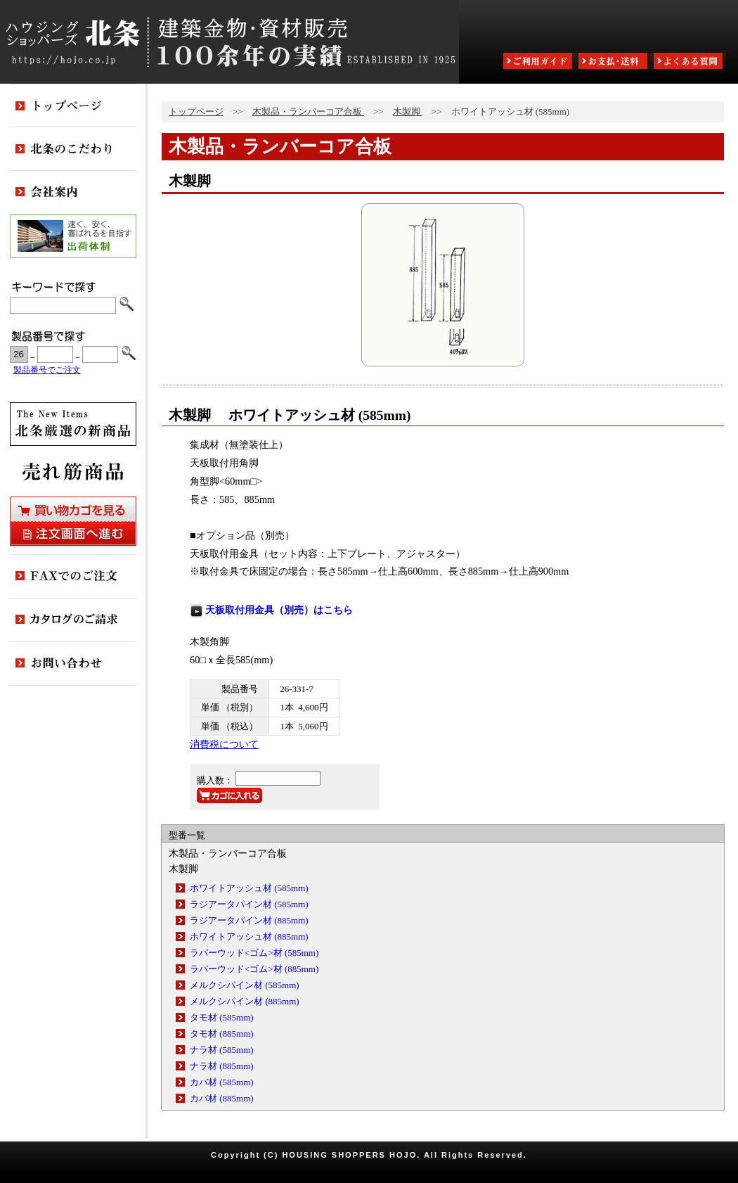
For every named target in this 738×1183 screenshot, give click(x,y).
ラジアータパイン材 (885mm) (249, 920)
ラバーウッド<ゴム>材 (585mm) (254, 952)
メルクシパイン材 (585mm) (244, 985)
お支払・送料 (614, 62)
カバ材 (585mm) (222, 1082)
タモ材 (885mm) (222, 1033)
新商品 (73, 424)
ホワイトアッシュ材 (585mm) (249, 888)
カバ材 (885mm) (222, 1098)
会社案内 (73, 193)
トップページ (196, 111)
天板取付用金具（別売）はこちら (279, 609)
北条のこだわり (73, 149)
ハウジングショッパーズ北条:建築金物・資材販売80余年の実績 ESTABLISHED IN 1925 (229, 42)
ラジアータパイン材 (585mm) (249, 904)
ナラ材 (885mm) (222, 1066)
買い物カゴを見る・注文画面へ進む (73, 521)
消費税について (224, 744)
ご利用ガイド (539, 62)
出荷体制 (73, 236)
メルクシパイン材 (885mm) (244, 1001)
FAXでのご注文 (73, 577)
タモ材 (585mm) (222, 1017)
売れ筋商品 (73, 471)
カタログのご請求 (73, 620)
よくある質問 (689, 62)
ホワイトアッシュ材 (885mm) (249, 936)
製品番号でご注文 (47, 370)
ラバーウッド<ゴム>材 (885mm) (254, 969)
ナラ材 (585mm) (222, 1049)
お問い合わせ (73, 664)
